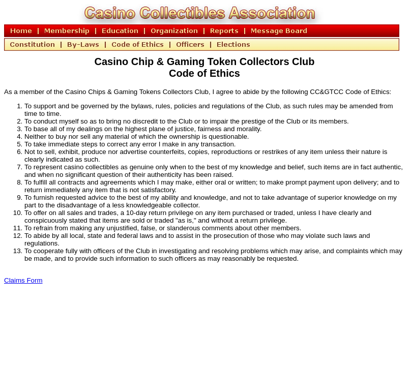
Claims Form (23, 280)
